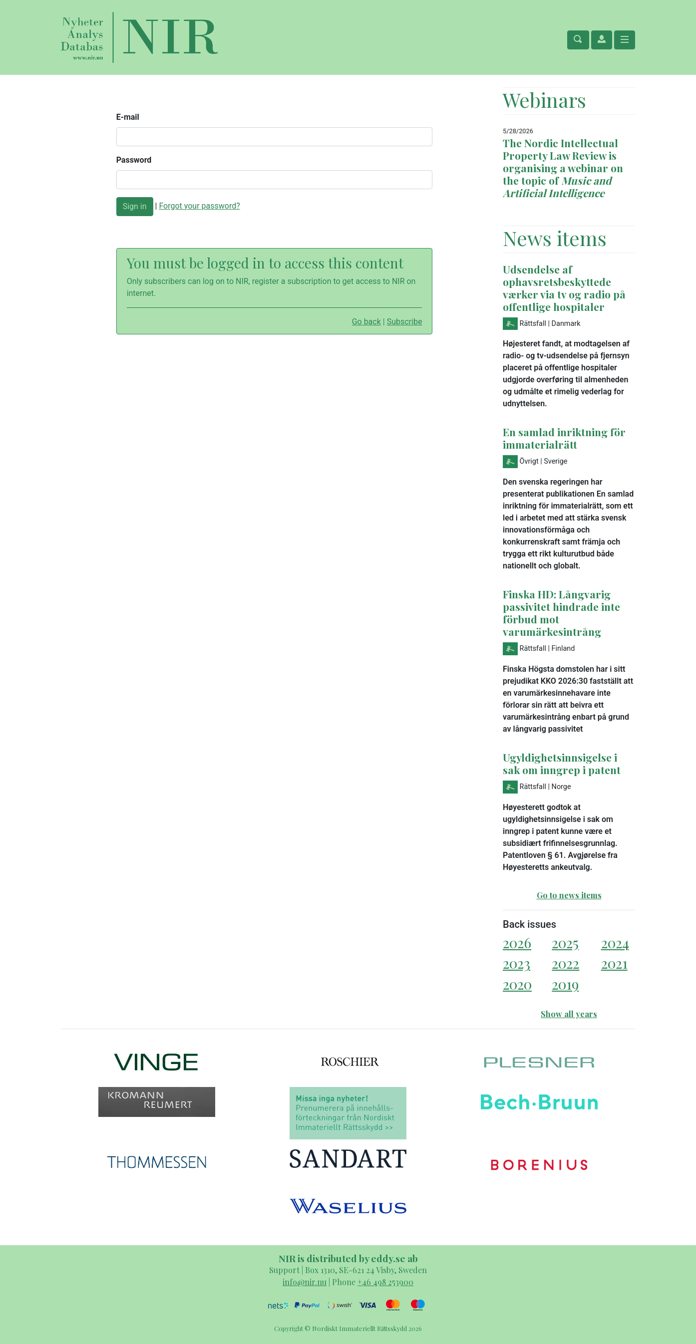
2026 (517, 942)
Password (134, 160)
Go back (366, 321)
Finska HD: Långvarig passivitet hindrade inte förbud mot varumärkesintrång (561, 612)
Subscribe (404, 321)
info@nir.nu (305, 1282)
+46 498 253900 (385, 1282)
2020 (517, 984)
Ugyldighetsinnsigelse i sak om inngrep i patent (562, 763)
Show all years (569, 1014)
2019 (565, 984)
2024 (615, 942)
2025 (565, 942)
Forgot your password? (199, 206)
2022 (565, 963)
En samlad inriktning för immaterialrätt (564, 438)
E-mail (127, 117)
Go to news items (569, 895)
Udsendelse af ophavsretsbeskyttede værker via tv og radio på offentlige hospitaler (564, 287)
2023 (516, 963)
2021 (614, 963)
